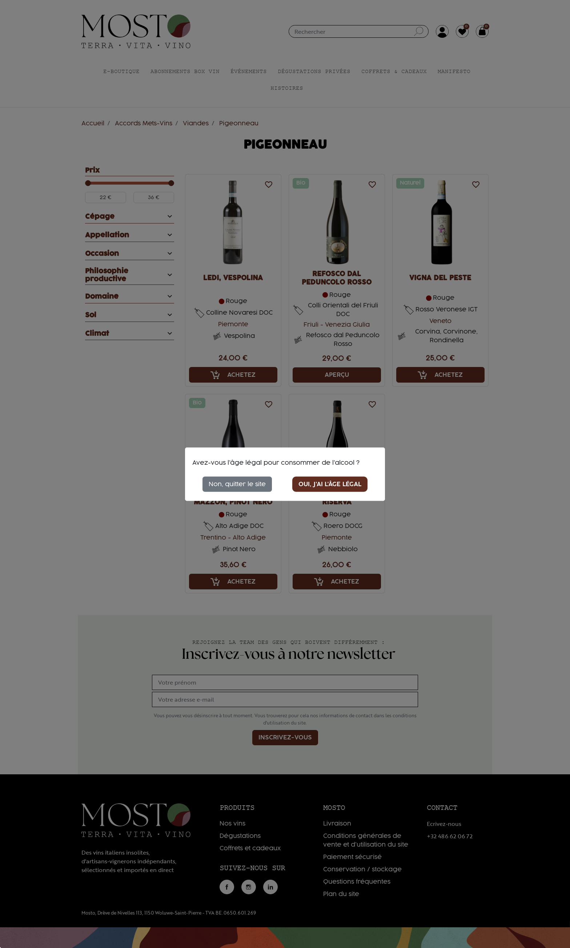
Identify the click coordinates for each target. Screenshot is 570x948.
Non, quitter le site (237, 484)
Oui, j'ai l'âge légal (329, 484)
